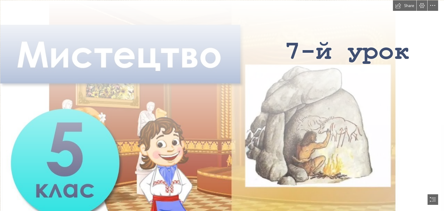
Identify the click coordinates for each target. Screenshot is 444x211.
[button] (404, 5)
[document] (222, 105)
